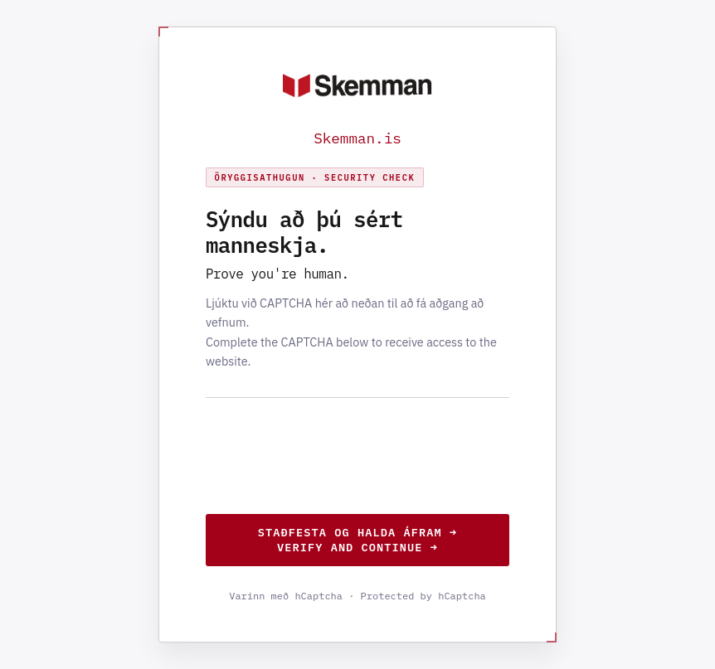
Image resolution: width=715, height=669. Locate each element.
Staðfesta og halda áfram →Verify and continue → (357, 540)
